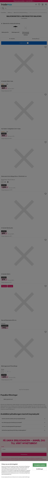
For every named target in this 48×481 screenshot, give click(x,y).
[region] (24, 471)
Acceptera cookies (39, 465)
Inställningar (39, 469)
